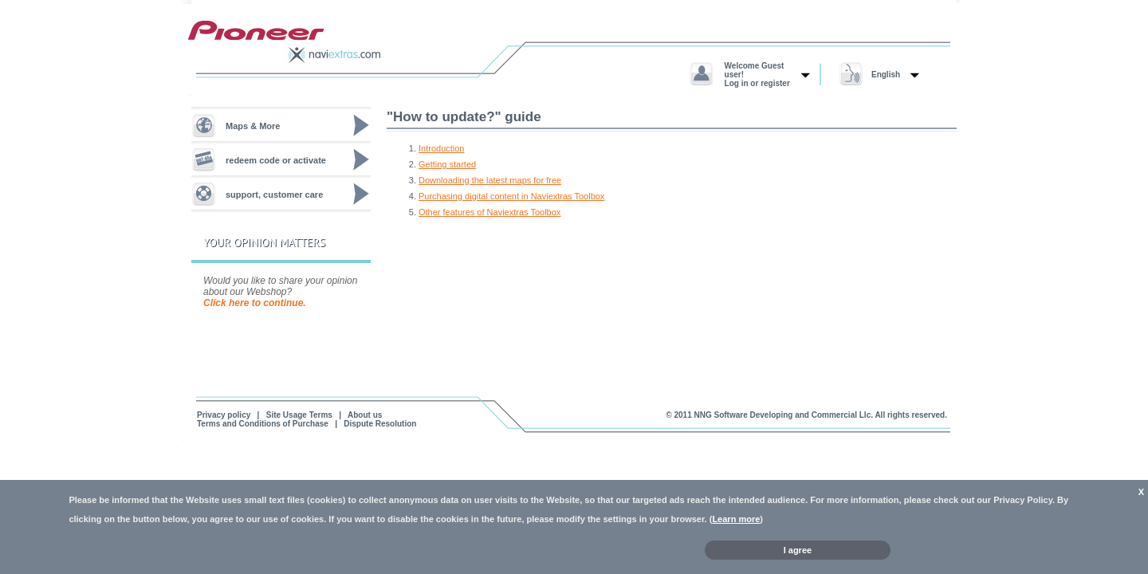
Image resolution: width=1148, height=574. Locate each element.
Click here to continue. (254, 303)
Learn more (736, 519)
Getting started (447, 164)
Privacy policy (223, 415)
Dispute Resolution (380, 423)
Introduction (441, 148)
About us (365, 415)
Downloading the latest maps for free (490, 180)
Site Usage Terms (299, 415)
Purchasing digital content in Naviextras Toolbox (511, 196)
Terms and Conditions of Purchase (262, 423)
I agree (798, 550)
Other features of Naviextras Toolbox (489, 212)
